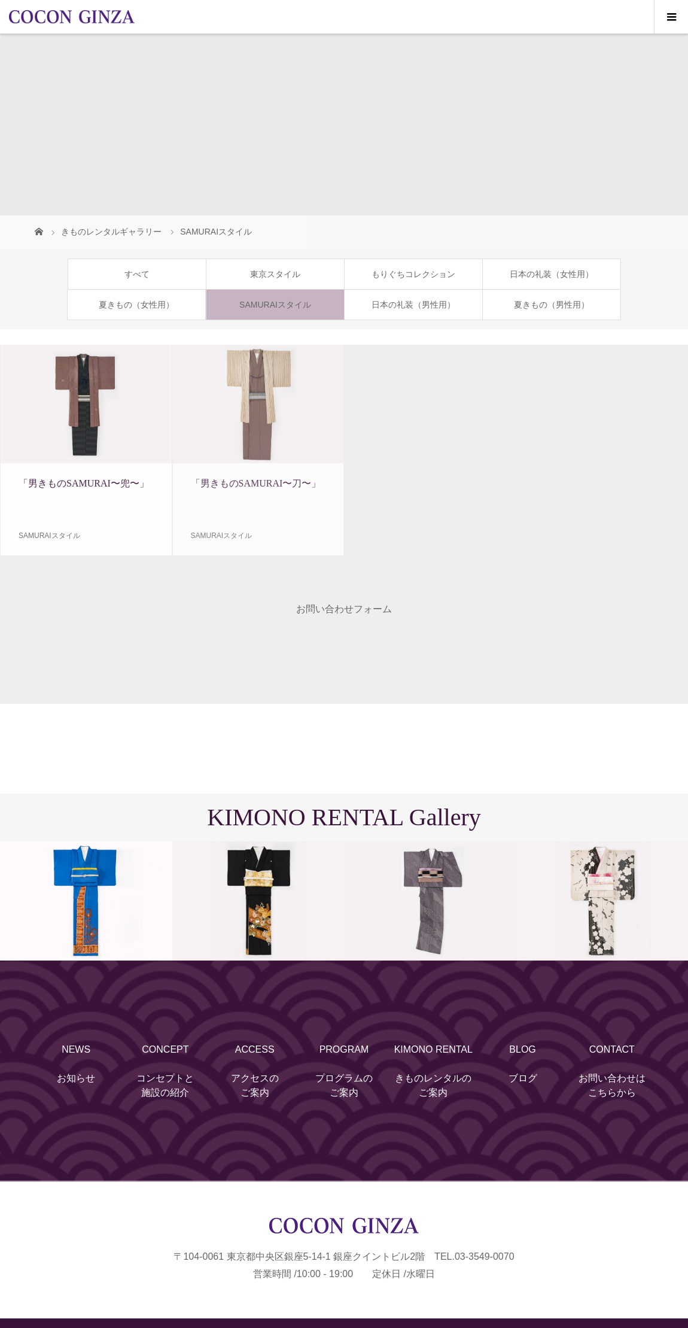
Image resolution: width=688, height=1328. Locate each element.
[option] (86, 901)
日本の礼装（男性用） (413, 304)
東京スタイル (275, 274)
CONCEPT (165, 1049)
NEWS (76, 1049)
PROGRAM (344, 1049)
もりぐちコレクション (413, 274)
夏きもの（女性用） (136, 304)
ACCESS (255, 1049)
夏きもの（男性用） (551, 304)
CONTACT (612, 1049)
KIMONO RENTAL (433, 1049)
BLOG (522, 1049)
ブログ (523, 1078)
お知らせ (76, 1078)
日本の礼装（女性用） (551, 274)
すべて (137, 274)
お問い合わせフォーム (344, 609)
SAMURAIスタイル (275, 304)
